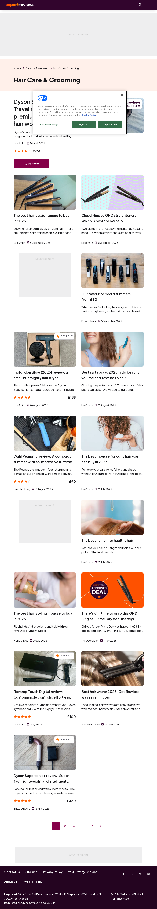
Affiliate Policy (32, 881)
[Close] (122, 95)
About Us (10, 881)
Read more (31, 163)
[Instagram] (148, 874)
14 (92, 826)
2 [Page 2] (65, 826)
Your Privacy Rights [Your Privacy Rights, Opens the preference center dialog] (50, 124)
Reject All (84, 124)
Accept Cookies (110, 124)
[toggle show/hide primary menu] (150, 5)
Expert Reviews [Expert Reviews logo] (17, 5)
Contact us (12, 872)
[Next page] (101, 826)
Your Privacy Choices (82, 872)
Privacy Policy (53, 872)
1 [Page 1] (55, 826)
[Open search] (140, 5)
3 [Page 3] (74, 826)
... (83, 826)
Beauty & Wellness (37, 68)
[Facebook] (123, 874)
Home (17, 68)
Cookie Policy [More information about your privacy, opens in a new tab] (89, 115)
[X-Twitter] (140, 874)
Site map (31, 872)
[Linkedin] (132, 874)
